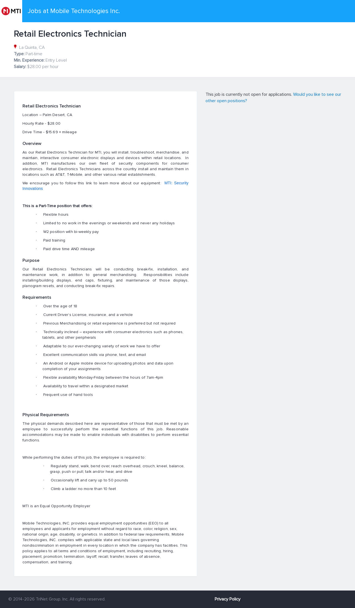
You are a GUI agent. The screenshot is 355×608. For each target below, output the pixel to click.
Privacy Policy (227, 599)
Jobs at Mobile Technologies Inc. (74, 11)
